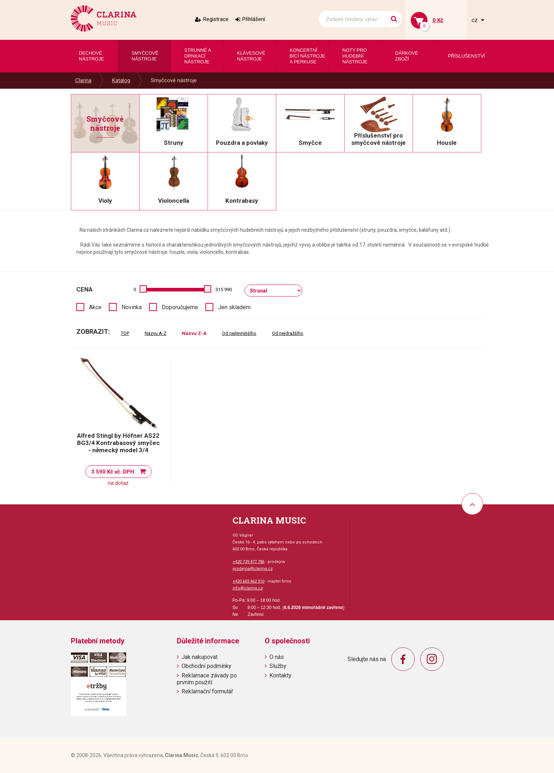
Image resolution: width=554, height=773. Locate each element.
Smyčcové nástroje (174, 80)
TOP (125, 333)
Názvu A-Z (155, 333)
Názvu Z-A (194, 333)
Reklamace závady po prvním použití (207, 679)
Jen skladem (234, 307)
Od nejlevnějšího (239, 333)
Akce (95, 307)
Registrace (216, 19)
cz (475, 20)
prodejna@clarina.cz (253, 568)
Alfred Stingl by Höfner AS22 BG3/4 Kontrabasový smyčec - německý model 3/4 (118, 443)
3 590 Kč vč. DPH (112, 472)
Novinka (132, 307)
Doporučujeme (180, 307)
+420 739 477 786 (248, 561)
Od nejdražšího (287, 333)
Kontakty (280, 675)
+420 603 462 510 (248, 581)
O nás (276, 657)
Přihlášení (253, 19)
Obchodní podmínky (206, 666)
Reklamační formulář (207, 691)
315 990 (224, 289)
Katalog (121, 80)
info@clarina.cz (248, 588)
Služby (277, 666)
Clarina (83, 80)
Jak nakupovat (200, 657)
